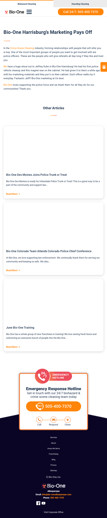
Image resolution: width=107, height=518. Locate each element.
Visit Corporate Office (53, 512)
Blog (53, 460)
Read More (12, 194)
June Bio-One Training (20, 327)
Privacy (53, 465)
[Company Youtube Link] (43, 503)
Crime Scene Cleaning (22, 48)
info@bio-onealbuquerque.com (56, 494)
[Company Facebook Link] (38, 503)
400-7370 (57, 498)
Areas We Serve (53, 448)
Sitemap (53, 470)
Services (53, 437)
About (53, 443)
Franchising (53, 454)
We (5, 66)
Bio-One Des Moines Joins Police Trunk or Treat (36, 174)
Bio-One (8, 84)
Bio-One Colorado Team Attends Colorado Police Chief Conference (49, 251)
